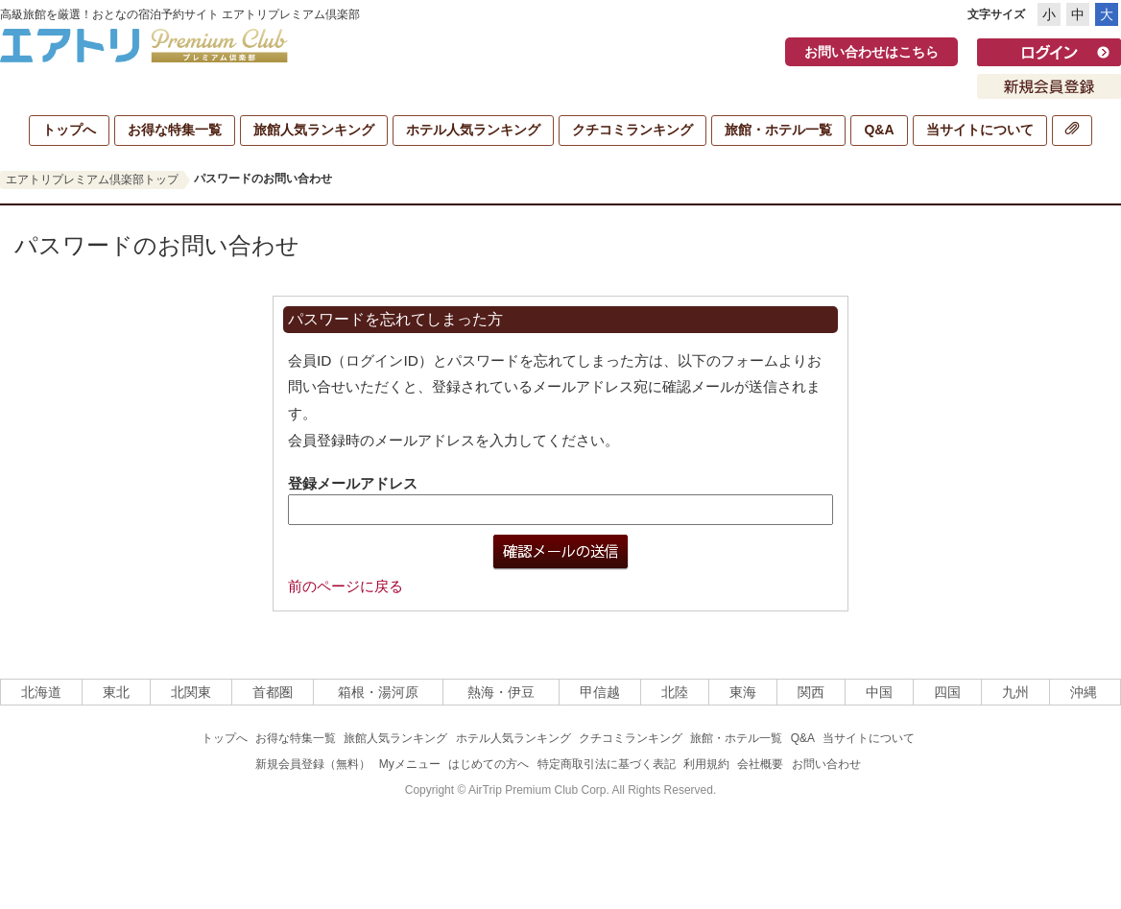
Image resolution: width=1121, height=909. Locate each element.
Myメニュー (410, 764)
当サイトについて (980, 129)
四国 (947, 692)
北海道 (41, 692)
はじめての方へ (488, 764)
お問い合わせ (826, 764)
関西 (811, 692)
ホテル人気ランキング (473, 129)
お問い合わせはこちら (871, 52)
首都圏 (272, 692)
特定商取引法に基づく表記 (606, 764)
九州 (1015, 692)
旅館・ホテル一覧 (778, 129)
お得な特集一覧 (175, 129)
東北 (116, 692)
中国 (879, 692)
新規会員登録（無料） (312, 764)
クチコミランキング (632, 129)
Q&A (879, 129)
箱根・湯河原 (378, 692)
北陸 (674, 692)
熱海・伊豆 (501, 692)
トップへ (69, 129)
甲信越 (600, 692)
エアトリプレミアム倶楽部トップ (92, 179)
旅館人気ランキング (313, 129)
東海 (742, 692)
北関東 (191, 692)
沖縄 (1083, 692)
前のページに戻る (345, 586)
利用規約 (706, 764)
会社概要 (760, 764)
